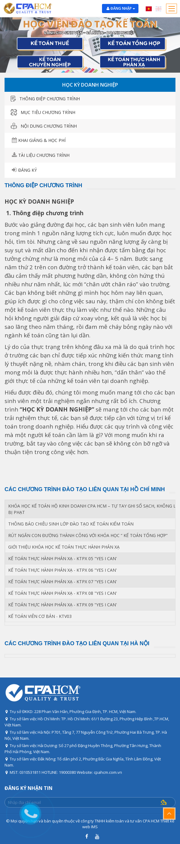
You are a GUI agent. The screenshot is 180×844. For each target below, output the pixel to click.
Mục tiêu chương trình (43, 112)
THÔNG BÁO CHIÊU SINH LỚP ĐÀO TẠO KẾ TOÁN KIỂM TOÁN (71, 524)
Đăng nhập (122, 8)
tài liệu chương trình (44, 155)
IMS (94, 826)
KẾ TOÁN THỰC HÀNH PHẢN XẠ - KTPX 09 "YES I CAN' (62, 605)
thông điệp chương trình (45, 99)
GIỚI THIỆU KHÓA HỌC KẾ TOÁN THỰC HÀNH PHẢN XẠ (64, 547)
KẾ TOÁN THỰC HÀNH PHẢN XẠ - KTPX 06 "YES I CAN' (62, 570)
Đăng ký (27, 170)
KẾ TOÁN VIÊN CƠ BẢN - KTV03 (40, 616)
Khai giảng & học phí (42, 140)
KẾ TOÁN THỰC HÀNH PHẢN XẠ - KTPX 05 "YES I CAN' (62, 558)
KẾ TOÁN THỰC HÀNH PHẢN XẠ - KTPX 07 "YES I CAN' (62, 581)
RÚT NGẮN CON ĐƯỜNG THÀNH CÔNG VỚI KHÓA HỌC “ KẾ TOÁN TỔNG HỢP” (88, 535)
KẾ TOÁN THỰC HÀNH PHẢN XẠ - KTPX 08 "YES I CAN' (62, 593)
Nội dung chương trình (44, 126)
